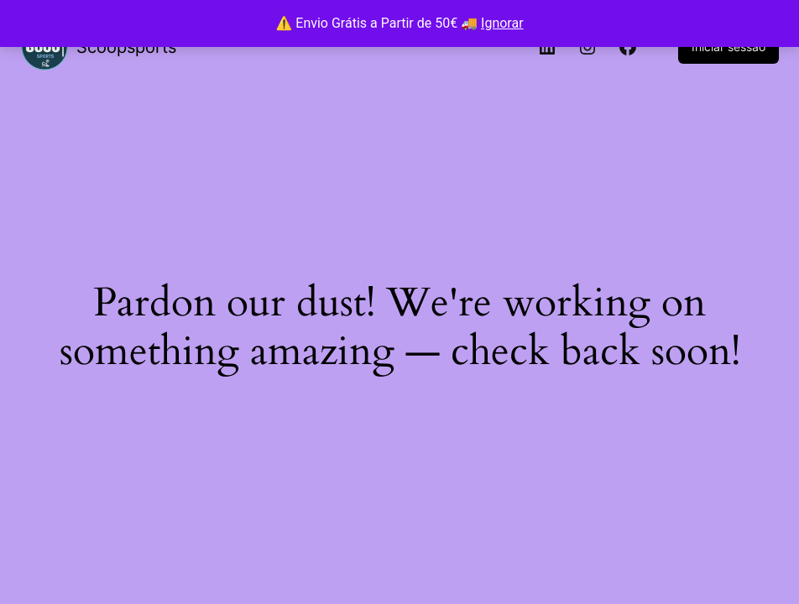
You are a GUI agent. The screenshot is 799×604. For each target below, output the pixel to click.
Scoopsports (126, 47)
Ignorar (502, 23)
